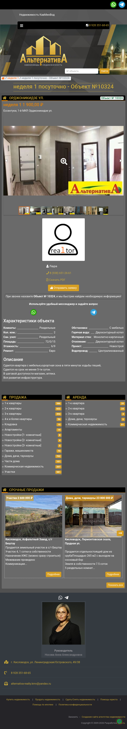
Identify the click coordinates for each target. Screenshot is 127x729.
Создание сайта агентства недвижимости (103, 717)
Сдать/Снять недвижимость (80, 699)
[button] (63, 159)
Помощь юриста (108, 699)
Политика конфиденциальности (75, 704)
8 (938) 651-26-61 (58, 273)
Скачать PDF (55, 279)
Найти (104, 71)
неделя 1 (13, 78)
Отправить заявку (63, 287)
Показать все (115, 585)
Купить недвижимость (18, 699)
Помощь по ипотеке (43, 704)
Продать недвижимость (47, 699)
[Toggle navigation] (20, 25)
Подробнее (53, 574)
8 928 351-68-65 (99, 25)
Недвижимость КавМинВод (37, 14)
